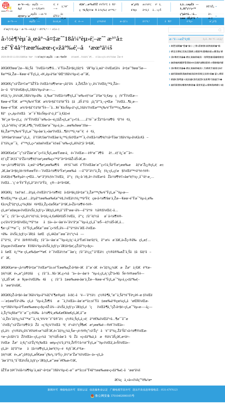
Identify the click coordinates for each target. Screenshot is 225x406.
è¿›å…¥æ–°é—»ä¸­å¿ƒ (213, 39)
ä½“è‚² (146, 21)
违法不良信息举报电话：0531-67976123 (155, 389)
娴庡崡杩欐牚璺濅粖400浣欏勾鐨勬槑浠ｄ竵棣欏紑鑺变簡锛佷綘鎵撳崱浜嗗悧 (197, 63)
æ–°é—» (12, 21)
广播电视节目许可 (120, 389)
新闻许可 (53, 389)
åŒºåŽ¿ (210, 6)
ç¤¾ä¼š (101, 21)
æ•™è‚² (112, 10)
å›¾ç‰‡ (102, 10)
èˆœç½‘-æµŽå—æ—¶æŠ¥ (52, 57)
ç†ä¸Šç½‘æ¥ (88, 10)
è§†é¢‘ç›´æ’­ (24, 16)
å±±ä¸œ (63, 16)
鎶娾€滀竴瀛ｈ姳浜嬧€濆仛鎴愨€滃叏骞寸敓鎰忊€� (196, 79)
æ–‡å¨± (124, 21)
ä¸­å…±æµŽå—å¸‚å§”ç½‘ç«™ (189, 6)
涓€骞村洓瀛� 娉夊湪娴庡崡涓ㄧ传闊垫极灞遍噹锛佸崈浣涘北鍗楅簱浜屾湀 (197, 58)
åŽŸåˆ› (57, 16)
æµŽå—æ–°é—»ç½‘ (38, 16)
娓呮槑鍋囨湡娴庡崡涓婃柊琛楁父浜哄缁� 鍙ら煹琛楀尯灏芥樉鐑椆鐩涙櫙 (197, 75)
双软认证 (82, 389)
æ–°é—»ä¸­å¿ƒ (24, 6)
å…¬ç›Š (157, 10)
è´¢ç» (135, 10)
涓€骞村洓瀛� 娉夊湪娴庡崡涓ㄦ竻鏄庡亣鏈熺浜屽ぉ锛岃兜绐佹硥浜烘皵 (196, 69)
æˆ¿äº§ (135, 4)
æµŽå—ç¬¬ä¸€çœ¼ (38, 6)
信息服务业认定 (99, 389)
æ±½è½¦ (147, 4)
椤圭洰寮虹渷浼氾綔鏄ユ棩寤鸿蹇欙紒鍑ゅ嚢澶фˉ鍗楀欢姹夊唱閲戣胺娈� (197, 52)
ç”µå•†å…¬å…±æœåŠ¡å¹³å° (189, 16)
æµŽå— (34, 21)
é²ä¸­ (158, 4)
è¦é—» (56, 6)
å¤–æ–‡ (210, 16)
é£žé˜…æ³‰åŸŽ (88, 4)
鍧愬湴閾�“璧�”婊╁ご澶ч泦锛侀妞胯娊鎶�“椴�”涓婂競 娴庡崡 (195, 47)
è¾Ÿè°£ (103, 4)
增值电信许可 (67, 389)
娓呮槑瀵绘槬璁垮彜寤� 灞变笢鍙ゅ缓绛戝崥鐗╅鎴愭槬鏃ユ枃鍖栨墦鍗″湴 (197, 86)
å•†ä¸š (146, 10)
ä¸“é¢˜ (64, 6)
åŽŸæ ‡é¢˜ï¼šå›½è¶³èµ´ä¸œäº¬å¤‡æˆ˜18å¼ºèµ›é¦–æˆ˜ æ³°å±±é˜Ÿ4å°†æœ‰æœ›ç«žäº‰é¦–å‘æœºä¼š (70, 370)
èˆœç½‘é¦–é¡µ (11, 29)
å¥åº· (112, 4)
